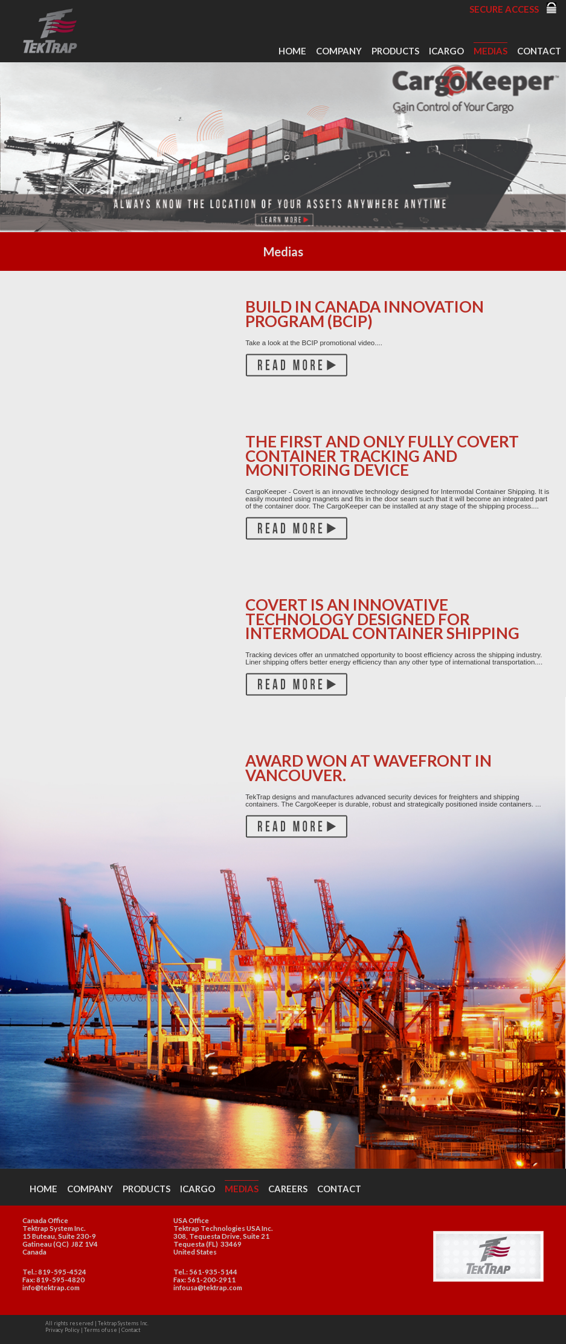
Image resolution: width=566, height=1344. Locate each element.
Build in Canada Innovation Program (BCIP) (364, 313)
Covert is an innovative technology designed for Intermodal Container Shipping (382, 619)
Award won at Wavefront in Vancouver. (368, 767)
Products (395, 50)
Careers (287, 1188)
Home (292, 50)
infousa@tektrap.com (207, 1287)
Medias (490, 50)
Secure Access (504, 9)
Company (339, 50)
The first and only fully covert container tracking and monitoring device (382, 455)
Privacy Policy (62, 1329)
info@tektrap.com (51, 1287)
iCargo (446, 50)
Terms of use (100, 1329)
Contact (539, 50)
